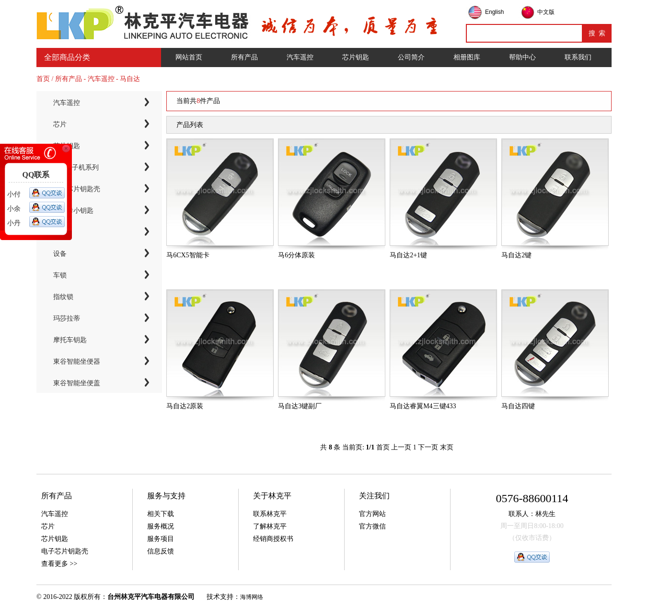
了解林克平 (270, 526)
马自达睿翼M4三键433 (423, 406)
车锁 (60, 275)
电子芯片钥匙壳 (76, 189)
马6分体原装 (296, 255)
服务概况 (160, 526)
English (494, 12)
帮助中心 (522, 57)
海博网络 (251, 597)
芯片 (60, 124)
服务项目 (160, 538)
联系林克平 (270, 513)
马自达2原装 (184, 406)
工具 (60, 232)
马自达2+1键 (408, 255)
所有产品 (244, 57)
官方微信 (372, 526)
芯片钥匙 (355, 57)
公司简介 (411, 57)
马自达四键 (518, 406)
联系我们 (578, 57)
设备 (60, 253)
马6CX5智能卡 (187, 255)
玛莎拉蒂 (66, 318)
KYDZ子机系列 (76, 167)
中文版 (546, 12)
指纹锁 (63, 296)
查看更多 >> (59, 563)
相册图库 (466, 57)
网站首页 (188, 57)
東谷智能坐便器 (76, 361)
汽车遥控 (300, 57)
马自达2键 (516, 255)
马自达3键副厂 (300, 406)
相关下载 (160, 513)
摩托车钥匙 (70, 340)
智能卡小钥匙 (73, 210)
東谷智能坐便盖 (76, 383)
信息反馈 (160, 551)
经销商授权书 (273, 538)
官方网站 (372, 513)
